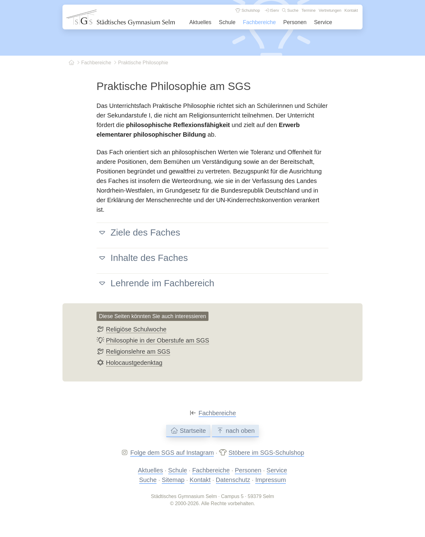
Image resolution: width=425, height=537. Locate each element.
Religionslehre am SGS (138, 351)
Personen (295, 22)
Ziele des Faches (138, 232)
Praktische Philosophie (141, 62)
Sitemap (173, 479)
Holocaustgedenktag (134, 362)
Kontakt (351, 10)
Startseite (188, 430)
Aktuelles (200, 22)
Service (323, 22)
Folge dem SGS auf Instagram (172, 452)
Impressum (270, 479)
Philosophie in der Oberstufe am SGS (157, 340)
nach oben (235, 430)
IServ (272, 10)
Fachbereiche (259, 22)
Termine (309, 10)
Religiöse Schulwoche (136, 329)
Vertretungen (330, 10)
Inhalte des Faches (142, 258)
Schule (227, 22)
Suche (290, 10)
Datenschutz (233, 479)
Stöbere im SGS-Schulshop (266, 452)
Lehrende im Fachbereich (155, 283)
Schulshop (247, 10)
